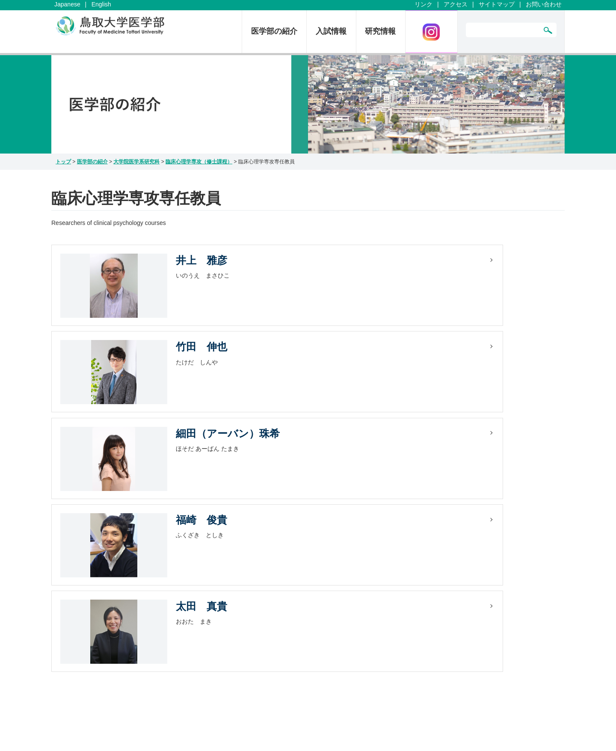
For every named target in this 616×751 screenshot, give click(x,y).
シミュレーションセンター (361, 570)
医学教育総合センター (355, 552)
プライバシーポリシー (260, 579)
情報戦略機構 (343, 606)
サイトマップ (497, 4)
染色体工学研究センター (358, 597)
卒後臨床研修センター (355, 561)
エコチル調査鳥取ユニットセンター (486, 579)
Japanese (67, 4)
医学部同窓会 (456, 570)
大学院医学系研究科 (136, 162)
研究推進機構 (343, 588)
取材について (248, 588)
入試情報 (331, 31)
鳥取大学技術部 (459, 561)
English (101, 4)
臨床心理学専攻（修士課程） (199, 162)
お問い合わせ (544, 4)
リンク (423, 4)
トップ (63, 162)
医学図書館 (453, 552)
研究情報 (380, 31)
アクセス (456, 4)
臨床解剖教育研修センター (361, 579)
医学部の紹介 (274, 31)
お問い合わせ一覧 (254, 552)
